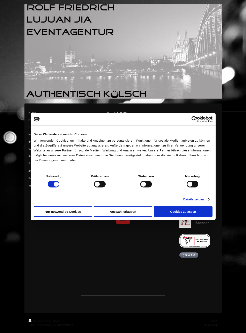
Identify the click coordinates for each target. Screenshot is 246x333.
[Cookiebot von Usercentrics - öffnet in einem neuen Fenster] (195, 119)
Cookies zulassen (183, 211)
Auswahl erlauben (123, 211)
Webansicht (211, 324)
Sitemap (56, 321)
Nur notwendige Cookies (63, 211)
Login (214, 320)
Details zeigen (193, 199)
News (123, 220)
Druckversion (39, 321)
